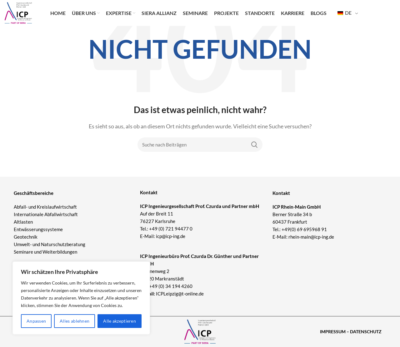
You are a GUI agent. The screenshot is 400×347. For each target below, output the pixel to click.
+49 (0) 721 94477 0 (170, 228)
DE (345, 16)
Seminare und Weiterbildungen (45, 252)
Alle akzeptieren (119, 321)
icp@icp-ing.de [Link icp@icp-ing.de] (170, 236)
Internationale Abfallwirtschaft (46, 214)
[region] (81, 298)
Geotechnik (26, 237)
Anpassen (36, 321)
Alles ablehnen (74, 321)
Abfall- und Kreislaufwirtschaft (45, 207)
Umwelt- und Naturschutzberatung (49, 244)
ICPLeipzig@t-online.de (180, 293)
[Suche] (200, 144)
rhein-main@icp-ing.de (311, 237)
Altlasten (23, 222)
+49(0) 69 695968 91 (304, 229)
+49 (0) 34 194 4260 (170, 286)
